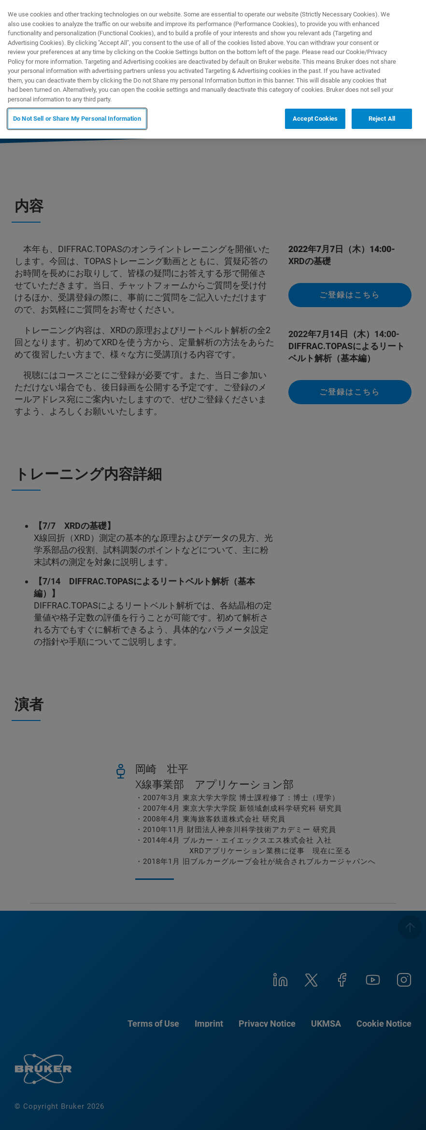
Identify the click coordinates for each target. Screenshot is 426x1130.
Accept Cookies (315, 118)
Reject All (382, 118)
